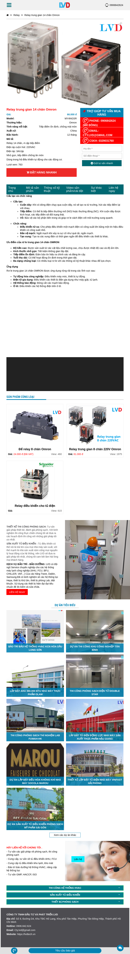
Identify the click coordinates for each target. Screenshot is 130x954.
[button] (120, 24)
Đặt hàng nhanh (42, 172)
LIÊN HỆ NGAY (17, 592)
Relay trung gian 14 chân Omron (42, 15)
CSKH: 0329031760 (98, 140)
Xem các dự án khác (65, 835)
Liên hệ (78, 859)
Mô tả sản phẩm (32, 189)
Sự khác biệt (96, 189)
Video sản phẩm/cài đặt (74, 189)
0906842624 (116, 5)
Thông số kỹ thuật (52, 189)
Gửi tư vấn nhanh (102, 163)
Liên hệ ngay (113, 189)
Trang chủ (12, 189)
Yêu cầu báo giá (65, 950)
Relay (16, 15)
